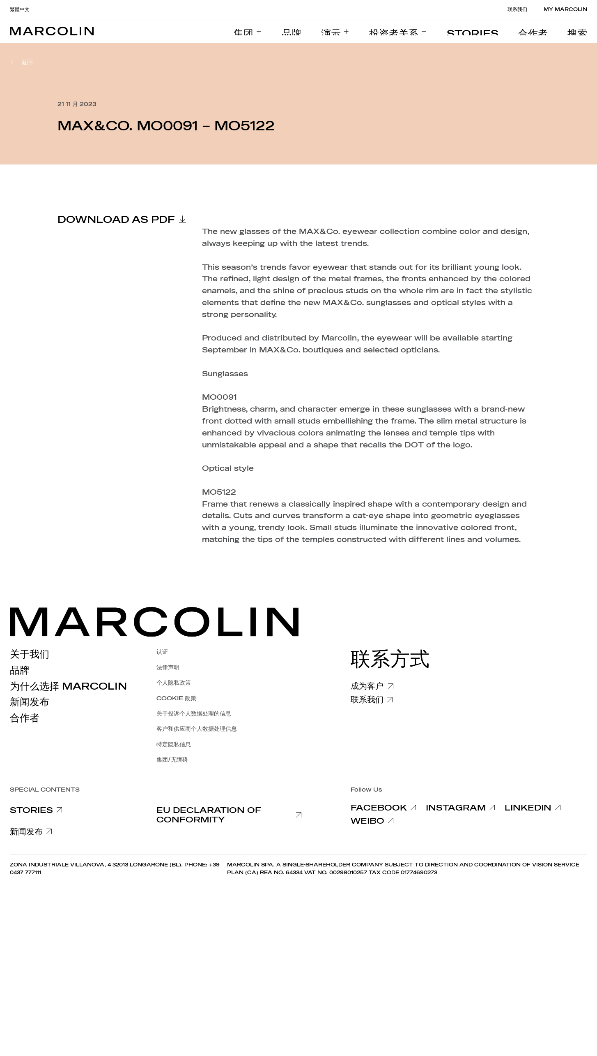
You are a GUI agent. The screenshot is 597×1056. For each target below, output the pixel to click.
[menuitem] (313, 31)
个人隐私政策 (173, 682)
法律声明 (167, 667)
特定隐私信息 (173, 744)
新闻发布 (29, 702)
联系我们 (517, 9)
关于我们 (29, 654)
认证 (162, 652)
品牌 (20, 670)
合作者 (24, 718)
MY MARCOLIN (565, 9)
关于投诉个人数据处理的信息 (193, 713)
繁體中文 (20, 9)
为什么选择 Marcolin (68, 686)
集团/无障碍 (172, 759)
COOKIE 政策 (176, 698)
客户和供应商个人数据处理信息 (196, 729)
